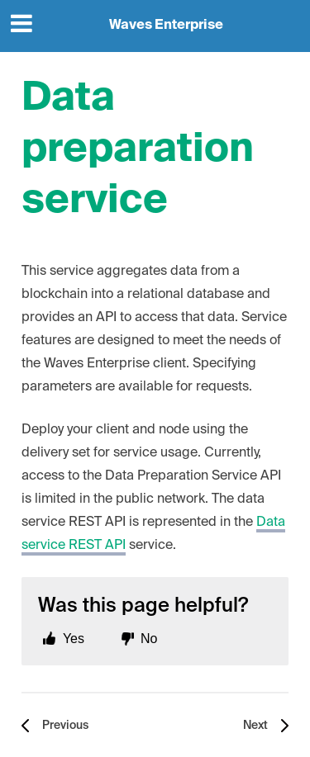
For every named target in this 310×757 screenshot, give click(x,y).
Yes (73, 639)
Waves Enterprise (166, 25)
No (149, 639)
